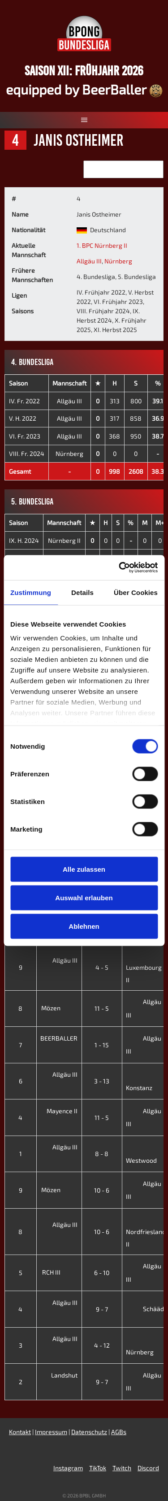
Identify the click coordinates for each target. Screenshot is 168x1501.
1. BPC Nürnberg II (102, 245)
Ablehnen (84, 926)
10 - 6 (101, 1190)
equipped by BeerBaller (84, 89)
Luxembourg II (144, 967)
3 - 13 (101, 1081)
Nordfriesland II (146, 1231)
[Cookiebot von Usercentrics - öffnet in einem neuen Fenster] (120, 568)
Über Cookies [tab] (136, 592)
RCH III (58, 1272)
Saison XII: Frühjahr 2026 (84, 70)
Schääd (145, 1308)
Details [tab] (82, 592)
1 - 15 (102, 1045)
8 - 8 (101, 1153)
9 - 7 (102, 1309)
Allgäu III (89, 261)
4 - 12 (102, 1345)
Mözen (57, 1008)
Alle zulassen (84, 869)
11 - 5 (102, 1008)
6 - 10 (101, 1272)
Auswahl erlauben (83, 897)
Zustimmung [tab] (30, 592)
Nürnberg (118, 261)
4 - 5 (101, 967)
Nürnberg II (64, 540)
